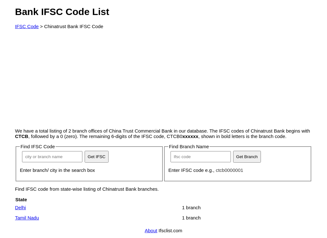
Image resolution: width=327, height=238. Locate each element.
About (151, 230)
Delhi (20, 207)
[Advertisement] (163, 78)
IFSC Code (27, 26)
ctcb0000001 (229, 170)
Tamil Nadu (27, 217)
